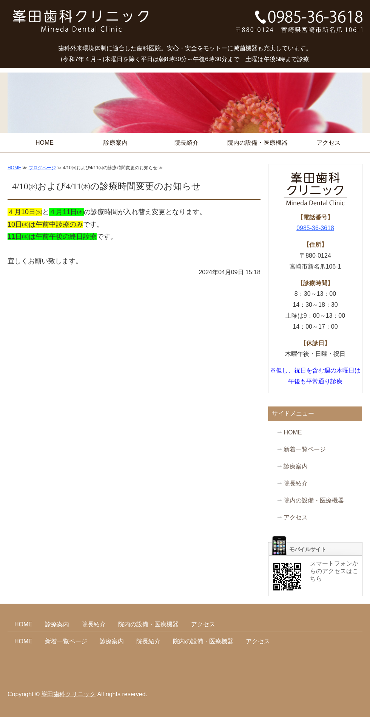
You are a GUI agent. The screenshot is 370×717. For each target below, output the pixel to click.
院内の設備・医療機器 (257, 142)
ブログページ (42, 167)
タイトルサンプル (81, 24)
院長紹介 (186, 142)
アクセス (328, 142)
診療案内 (115, 142)
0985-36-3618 (315, 228)
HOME (44, 142)
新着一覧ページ (305, 449)
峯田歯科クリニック (68, 694)
